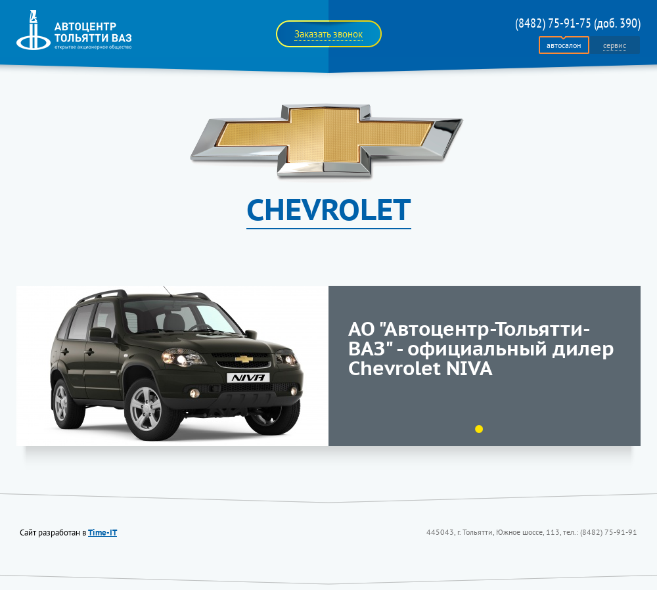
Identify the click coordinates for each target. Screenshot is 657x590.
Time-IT (102, 532)
